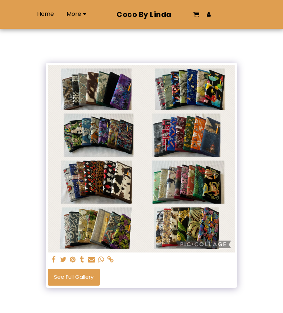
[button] (209, 14)
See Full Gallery (73, 277)
